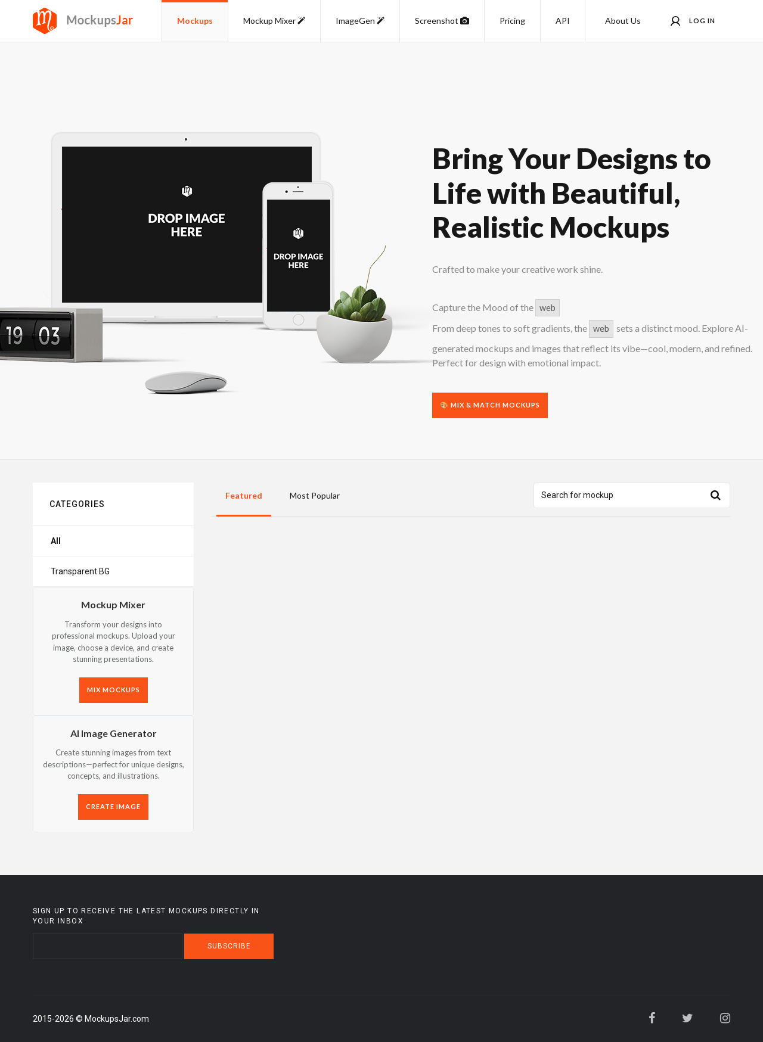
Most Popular (315, 495)
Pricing (512, 20)
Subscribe (229, 946)
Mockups (195, 20)
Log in (693, 21)
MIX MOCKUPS (113, 689)
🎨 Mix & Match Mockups (490, 405)
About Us (623, 20)
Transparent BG (80, 571)
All (56, 541)
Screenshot (442, 20)
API (563, 20)
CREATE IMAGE (113, 806)
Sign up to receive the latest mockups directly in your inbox (146, 916)
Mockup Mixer (274, 20)
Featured (243, 495)
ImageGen (360, 20)
